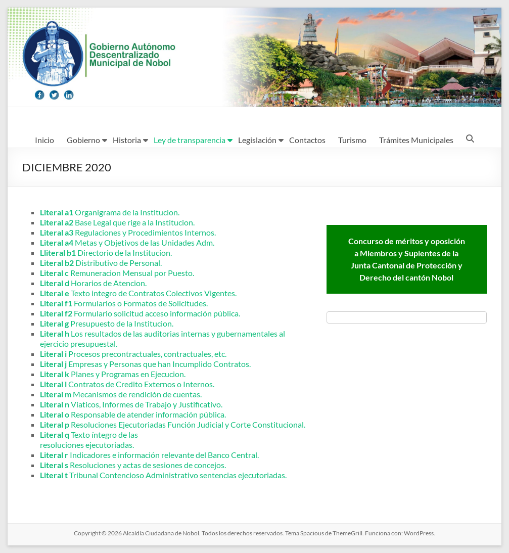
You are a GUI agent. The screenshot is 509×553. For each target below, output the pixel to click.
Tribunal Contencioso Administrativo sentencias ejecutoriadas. (163, 475)
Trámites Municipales (416, 140)
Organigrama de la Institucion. (109, 212)
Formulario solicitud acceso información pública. (140, 313)
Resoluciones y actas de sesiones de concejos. (133, 465)
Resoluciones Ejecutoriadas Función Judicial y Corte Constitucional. (172, 424)
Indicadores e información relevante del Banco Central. (149, 454)
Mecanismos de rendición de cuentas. (121, 394)
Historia (127, 140)
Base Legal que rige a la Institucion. (117, 222)
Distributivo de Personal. (101, 262)
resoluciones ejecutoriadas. (87, 444)
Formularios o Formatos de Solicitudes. (124, 303)
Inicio (44, 140)
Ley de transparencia (189, 140)
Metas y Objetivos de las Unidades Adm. (127, 242)
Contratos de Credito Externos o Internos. (127, 384)
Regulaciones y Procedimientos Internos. (128, 232)
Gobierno (83, 140)
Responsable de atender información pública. (133, 414)
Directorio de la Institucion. (106, 252)
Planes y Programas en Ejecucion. (113, 374)
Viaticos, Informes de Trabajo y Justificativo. (131, 404)
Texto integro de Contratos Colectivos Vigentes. (138, 293)
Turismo (352, 140)
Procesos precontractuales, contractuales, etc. (133, 353)
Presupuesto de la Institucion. (106, 323)
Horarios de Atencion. (93, 283)
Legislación (257, 140)
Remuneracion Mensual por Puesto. (117, 273)
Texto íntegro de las (89, 434)
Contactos (307, 140)
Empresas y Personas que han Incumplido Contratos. (145, 363)
